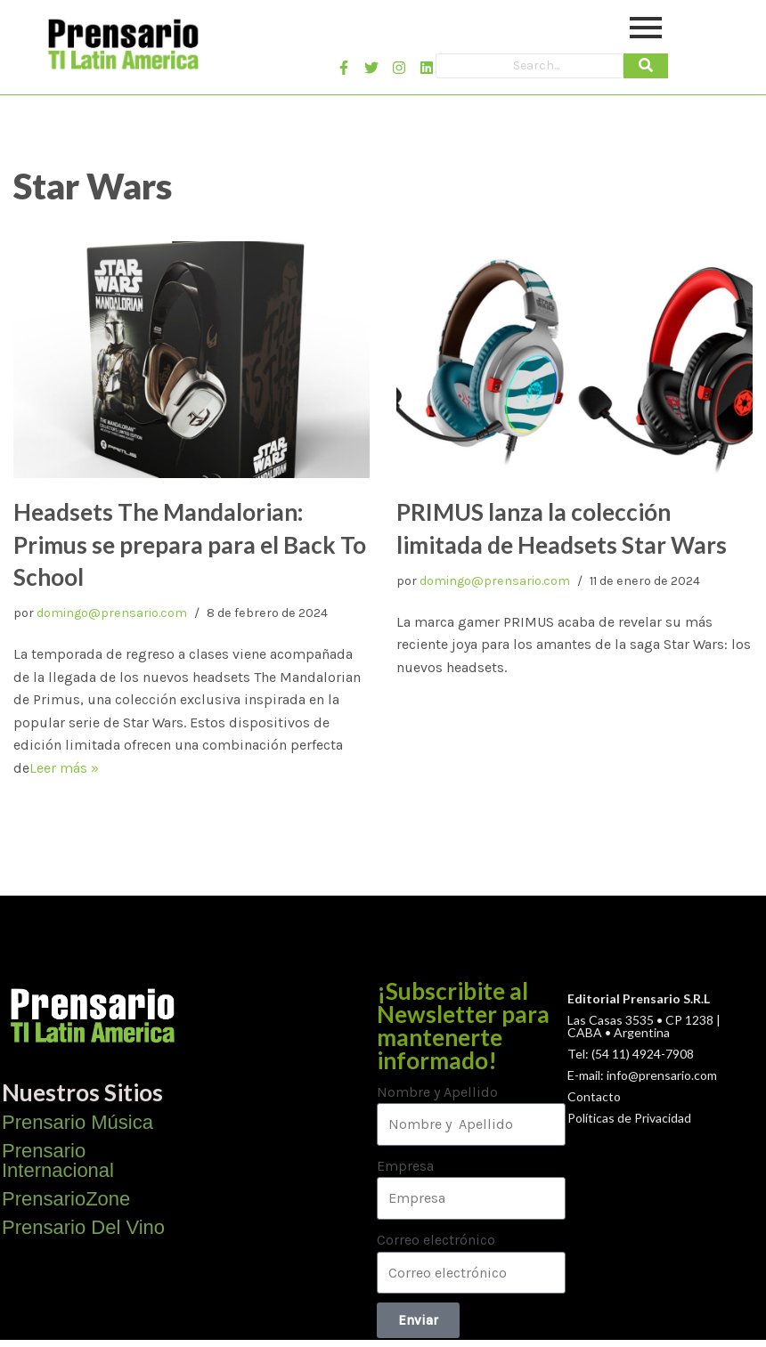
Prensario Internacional (58, 1160)
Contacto (594, 1096)
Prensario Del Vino (83, 1227)
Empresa (405, 1165)
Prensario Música (77, 1122)
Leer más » (64, 767)
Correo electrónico (436, 1239)
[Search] (529, 65)
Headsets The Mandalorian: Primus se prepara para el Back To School (189, 544)
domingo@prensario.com (112, 613)
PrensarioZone (66, 1199)
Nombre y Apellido (437, 1091)
